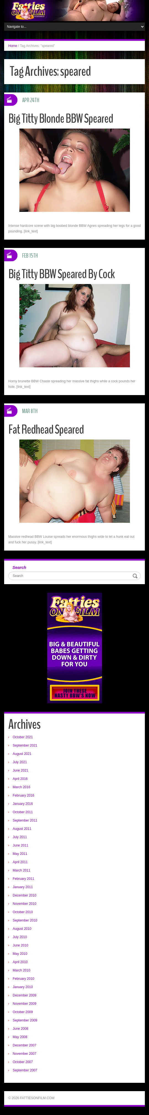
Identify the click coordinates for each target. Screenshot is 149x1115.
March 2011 (21, 870)
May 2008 (20, 1037)
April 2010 (20, 962)
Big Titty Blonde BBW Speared (60, 118)
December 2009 (24, 995)
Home (12, 46)
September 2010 (25, 920)
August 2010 (22, 929)
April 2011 (20, 862)
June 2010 (20, 945)
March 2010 (21, 970)
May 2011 (20, 854)
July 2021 (20, 762)
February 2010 (23, 979)
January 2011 (23, 887)
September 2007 (25, 1070)
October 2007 (23, 1062)
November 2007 (24, 1054)
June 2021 (20, 770)
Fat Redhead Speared (46, 429)
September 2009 (25, 1020)
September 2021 (25, 745)
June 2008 (20, 1029)
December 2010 (24, 895)
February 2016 (23, 795)
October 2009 (23, 1012)
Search (19, 567)
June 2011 (20, 845)
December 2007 (24, 1045)
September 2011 (25, 820)
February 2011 (23, 879)
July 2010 (20, 937)
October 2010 (23, 912)
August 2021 (22, 754)
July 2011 (20, 837)
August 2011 (22, 829)
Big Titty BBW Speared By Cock (61, 274)
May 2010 (20, 954)
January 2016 (23, 804)
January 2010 (23, 987)
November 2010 (24, 904)
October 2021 (23, 737)
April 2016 (20, 779)
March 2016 (21, 787)
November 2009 (24, 1004)
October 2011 (23, 812)
